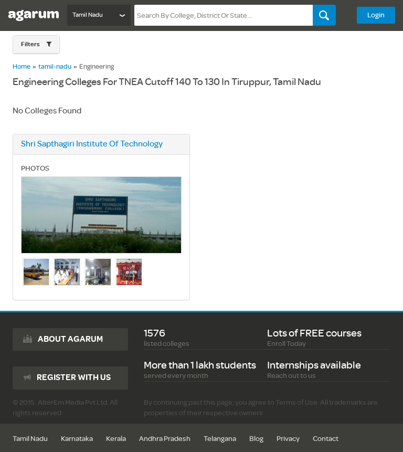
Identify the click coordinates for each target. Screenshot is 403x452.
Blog (256, 439)
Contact (325, 439)
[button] (36, 44)
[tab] (36, 45)
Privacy (288, 439)
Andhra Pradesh (164, 439)
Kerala (116, 439)
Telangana (220, 439)
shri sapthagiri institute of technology (92, 144)
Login (376, 15)
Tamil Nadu (30, 439)
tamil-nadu (54, 66)
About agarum (70, 339)
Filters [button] (31, 44)
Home (21, 66)
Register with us (74, 377)
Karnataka (77, 439)
